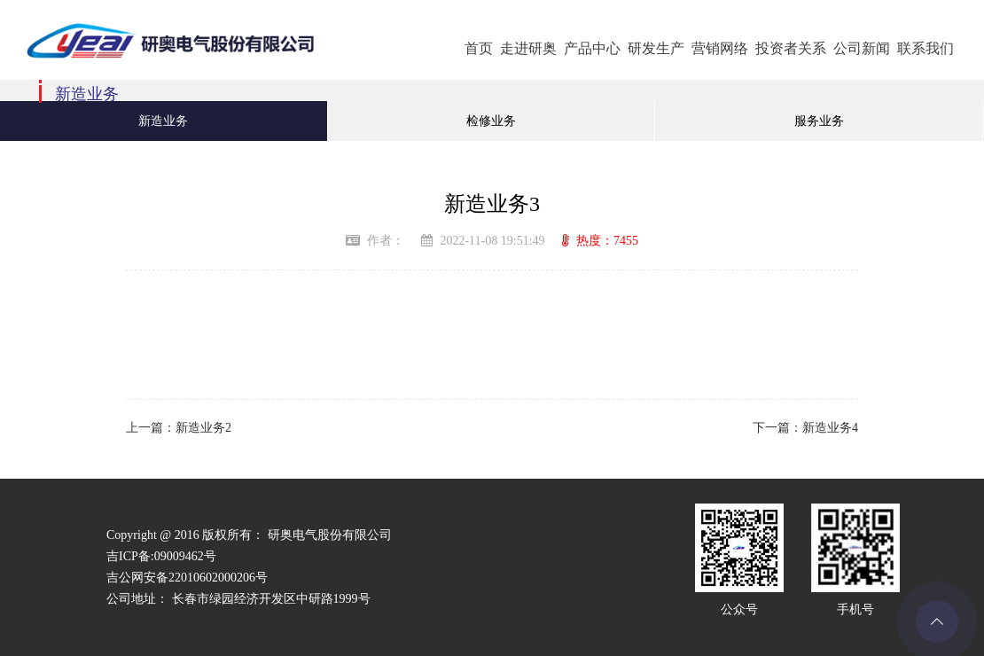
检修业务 (491, 121)
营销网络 (719, 48)
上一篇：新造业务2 (178, 427)
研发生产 (656, 48)
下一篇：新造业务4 (805, 427)
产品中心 (592, 48)
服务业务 (819, 121)
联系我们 (925, 48)
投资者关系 (790, 48)
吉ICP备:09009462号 (161, 556)
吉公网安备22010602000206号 (187, 577)
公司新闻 (861, 48)
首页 (479, 48)
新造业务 (163, 121)
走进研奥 (528, 48)
